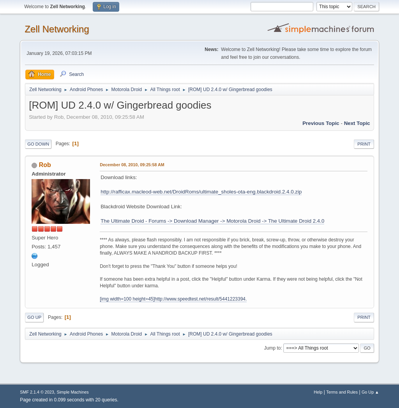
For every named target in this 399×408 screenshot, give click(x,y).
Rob (45, 165)
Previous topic (320, 123)
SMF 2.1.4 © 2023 (37, 392)
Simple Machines (73, 392)
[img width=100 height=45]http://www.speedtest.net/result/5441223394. (173, 299)
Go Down (38, 144)
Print (364, 144)
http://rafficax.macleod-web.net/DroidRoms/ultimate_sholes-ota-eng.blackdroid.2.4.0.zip (201, 192)
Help (318, 392)
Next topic (357, 123)
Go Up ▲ (370, 392)
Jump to (272, 348)
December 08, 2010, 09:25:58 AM (132, 164)
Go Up (34, 317)
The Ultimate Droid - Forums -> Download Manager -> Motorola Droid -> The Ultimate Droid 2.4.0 (212, 221)
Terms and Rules (342, 392)
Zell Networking (57, 29)
